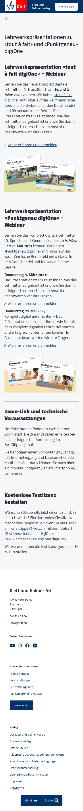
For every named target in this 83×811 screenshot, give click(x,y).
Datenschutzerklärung (24, 768)
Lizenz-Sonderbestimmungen (29, 774)
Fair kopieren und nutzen (26, 694)
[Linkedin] (35, 645)
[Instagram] (20, 645)
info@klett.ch (18, 623)
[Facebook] (27, 645)
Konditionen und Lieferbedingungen (33, 761)
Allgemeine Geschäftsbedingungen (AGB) (37, 755)
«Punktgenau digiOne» (22, 251)
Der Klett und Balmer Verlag (27, 735)
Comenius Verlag (20, 741)
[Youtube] (12, 645)
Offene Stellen (19, 748)
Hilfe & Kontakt (19, 674)
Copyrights (17, 788)
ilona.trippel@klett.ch (27, 528)
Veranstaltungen (20, 680)
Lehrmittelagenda (21, 687)
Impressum (17, 781)
